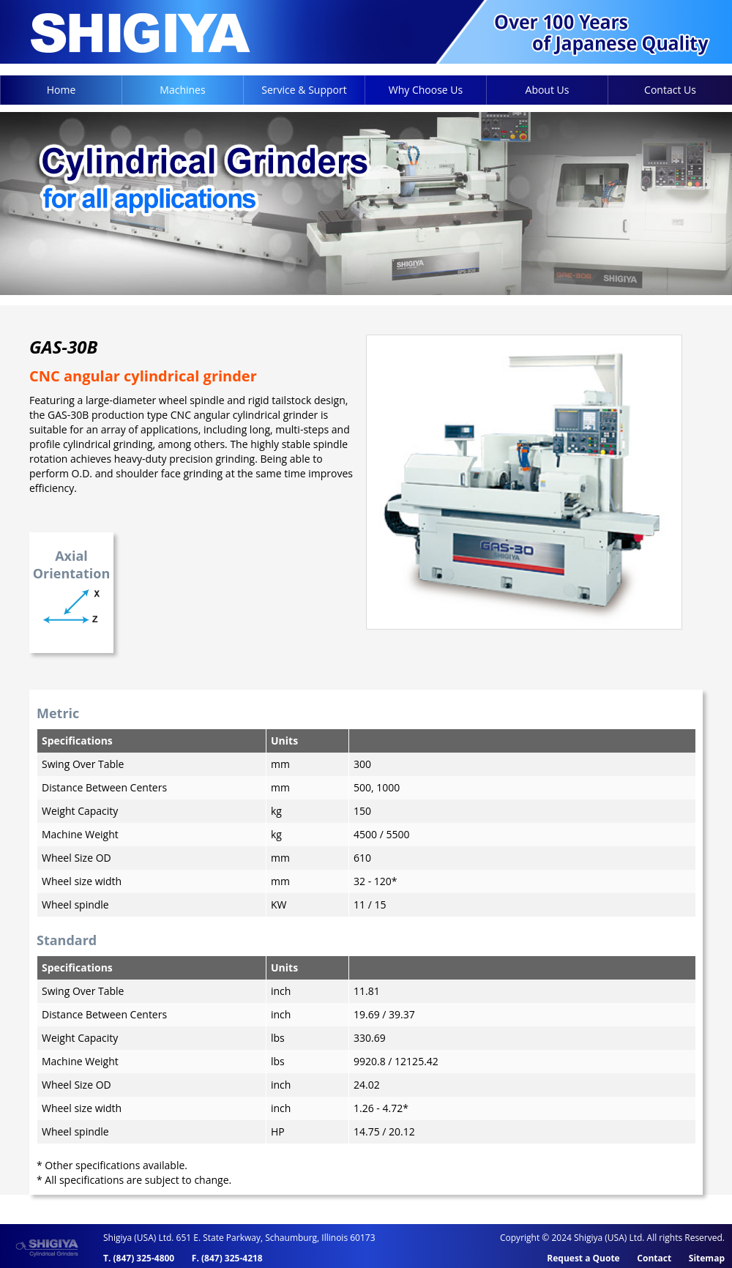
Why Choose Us (426, 90)
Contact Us (670, 90)
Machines (182, 90)
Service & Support (303, 90)
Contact (654, 1258)
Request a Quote (583, 1258)
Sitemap (707, 1258)
